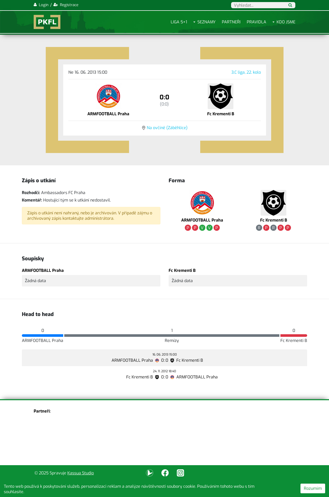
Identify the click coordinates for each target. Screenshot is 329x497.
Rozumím (313, 488)
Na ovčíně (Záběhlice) (167, 127)
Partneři (231, 22)
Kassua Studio (80, 473)
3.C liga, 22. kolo (246, 72)
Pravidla (256, 22)
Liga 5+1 (179, 22)
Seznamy (206, 22)
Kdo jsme (286, 22)
